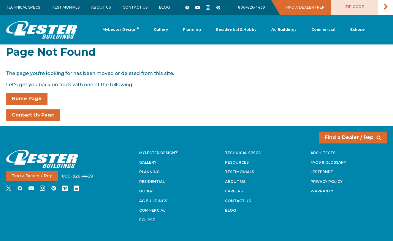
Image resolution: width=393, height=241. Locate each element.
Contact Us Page (33, 115)
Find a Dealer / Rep (353, 137)
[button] (191, 29)
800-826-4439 (251, 7)
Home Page (27, 98)
